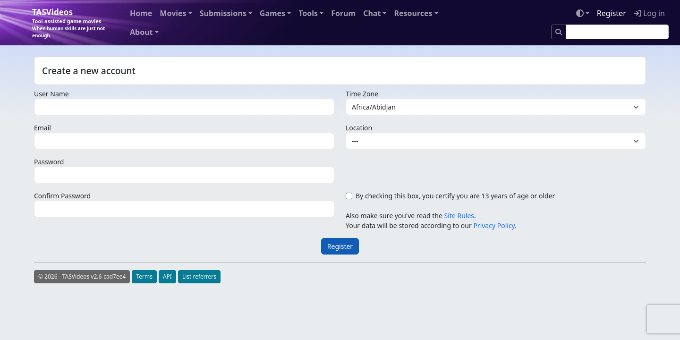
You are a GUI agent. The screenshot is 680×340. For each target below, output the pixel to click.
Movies (173, 13)
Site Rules (459, 215)
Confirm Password (62, 195)
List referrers (199, 276)
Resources (413, 13)
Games (272, 13)
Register (611, 13)
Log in (649, 13)
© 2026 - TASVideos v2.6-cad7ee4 (82, 276)
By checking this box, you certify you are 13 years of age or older (455, 195)
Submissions (223, 13)
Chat (372, 13)
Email (42, 127)
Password (49, 161)
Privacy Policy (494, 225)
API (167, 276)
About (141, 32)
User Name (51, 93)
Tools (308, 13)
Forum (343, 13)
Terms (144, 276)
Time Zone (362, 93)
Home (141, 13)
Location (359, 127)
